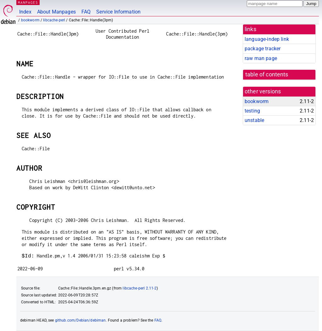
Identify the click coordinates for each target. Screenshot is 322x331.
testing (252, 111)
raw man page (261, 58)
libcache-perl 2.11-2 (140, 288)
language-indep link (267, 39)
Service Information (118, 12)
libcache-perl (54, 20)
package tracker (262, 49)
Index (25, 12)
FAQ (86, 12)
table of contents (266, 74)
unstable (254, 120)
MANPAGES (28, 2)
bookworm (30, 20)
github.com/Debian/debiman (80, 320)
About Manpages (56, 12)
